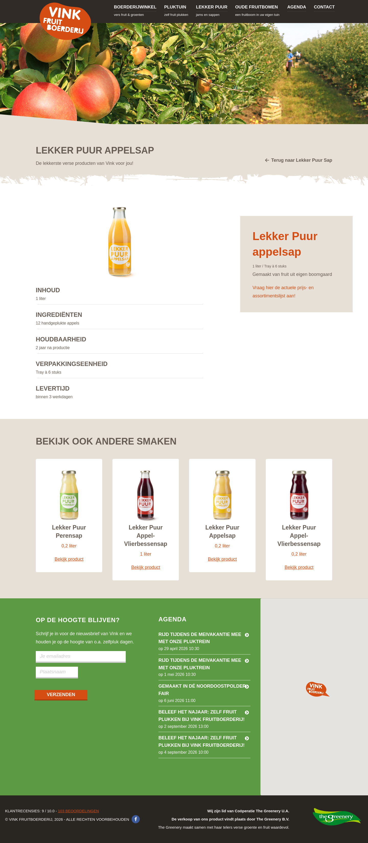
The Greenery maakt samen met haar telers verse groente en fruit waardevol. (223, 819)
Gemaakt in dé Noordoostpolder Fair (202, 690)
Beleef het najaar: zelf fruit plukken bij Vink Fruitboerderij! (201, 715)
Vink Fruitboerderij (65, 21)
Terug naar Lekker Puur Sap (298, 160)
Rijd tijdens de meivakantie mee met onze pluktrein (199, 638)
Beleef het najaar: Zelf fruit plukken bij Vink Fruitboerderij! (201, 741)
